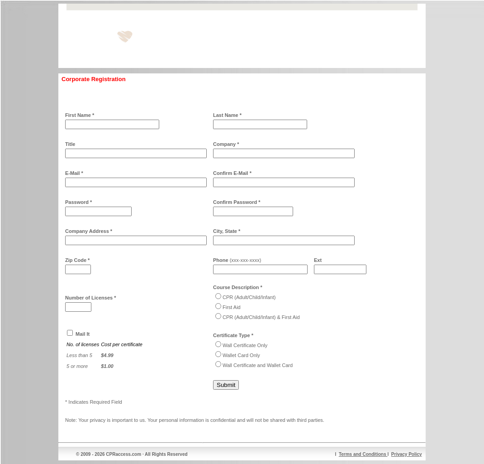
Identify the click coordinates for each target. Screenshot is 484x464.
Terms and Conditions (363, 454)
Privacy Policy (406, 454)
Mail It (83, 334)
